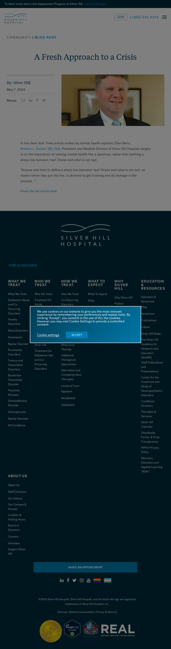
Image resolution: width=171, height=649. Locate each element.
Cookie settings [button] (48, 335)
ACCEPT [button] (76, 335)
